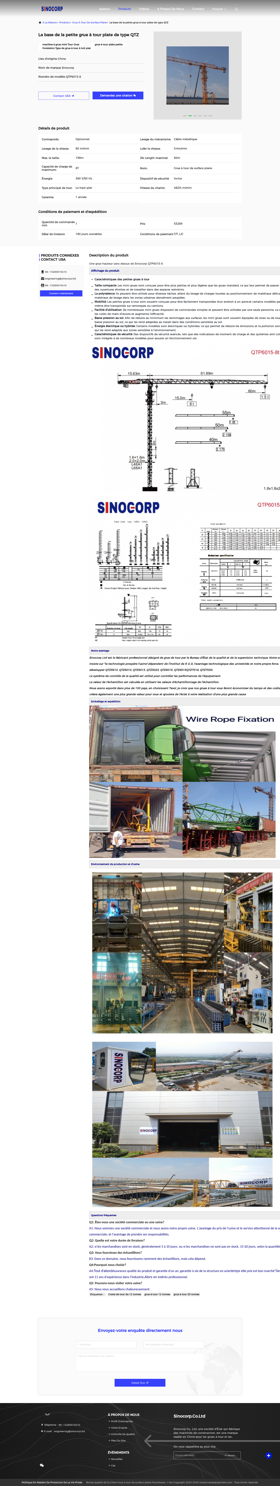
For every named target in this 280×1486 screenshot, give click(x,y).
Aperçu (104, 9)
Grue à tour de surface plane (89, 22)
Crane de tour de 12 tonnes (124, 1294)
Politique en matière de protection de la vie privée (52, 1482)
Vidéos (144, 9)
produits (64, 22)
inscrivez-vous (231, 1455)
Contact (198, 9)
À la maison (50, 22)
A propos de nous (170, 9)
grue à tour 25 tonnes (186, 1294)
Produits (124, 9)
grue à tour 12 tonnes (157, 1294)
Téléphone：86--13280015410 (60, 1424)
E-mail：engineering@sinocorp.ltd (63, 1431)
